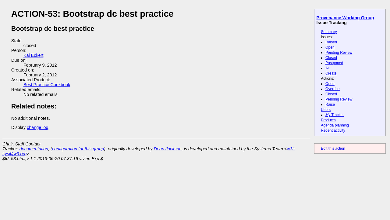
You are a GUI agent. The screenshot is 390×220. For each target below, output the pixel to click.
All (327, 68)
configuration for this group (78, 148)
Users (326, 110)
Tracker (334, 115)
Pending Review (338, 52)
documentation (34, 148)
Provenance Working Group (345, 17)
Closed (331, 58)
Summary (329, 32)
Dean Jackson (168, 148)
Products (328, 120)
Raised (331, 42)
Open (330, 47)
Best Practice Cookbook (46, 84)
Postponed (334, 63)
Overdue (332, 89)
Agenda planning (335, 125)
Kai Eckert (33, 55)
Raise (330, 104)
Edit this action (333, 148)
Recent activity (333, 130)
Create (331, 73)
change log (37, 127)
